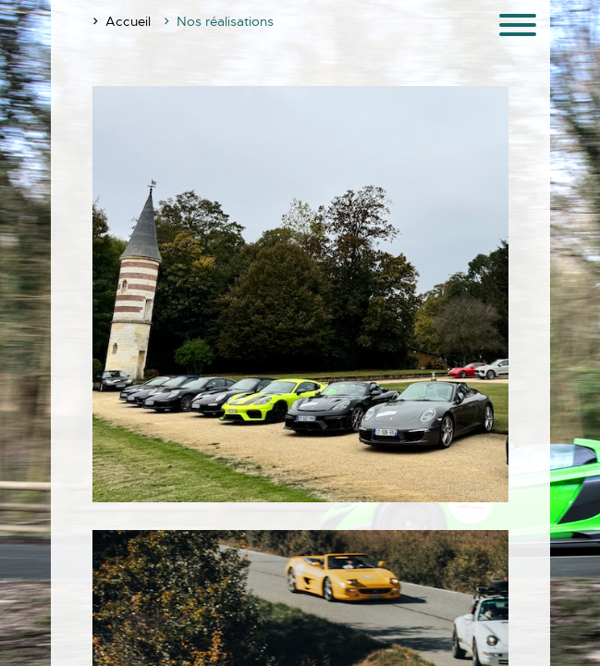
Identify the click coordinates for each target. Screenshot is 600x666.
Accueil (128, 21)
